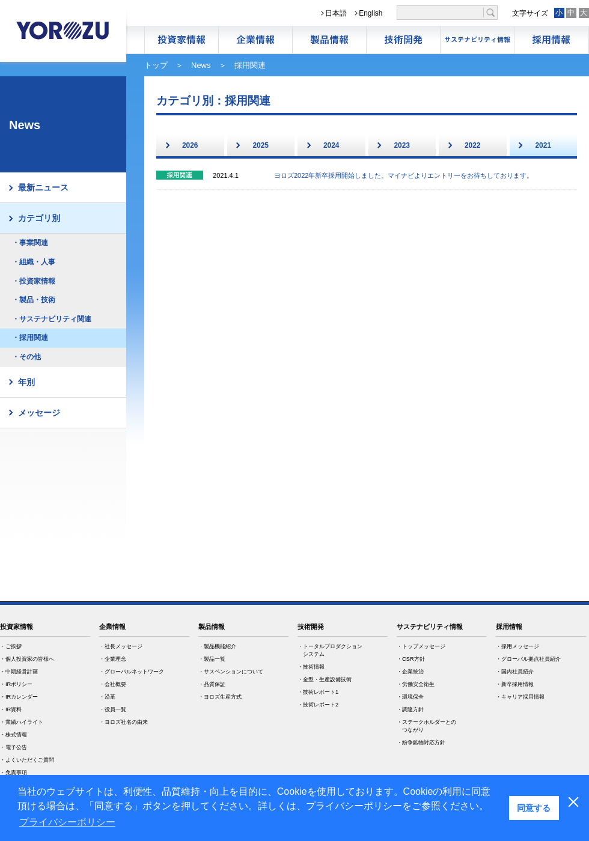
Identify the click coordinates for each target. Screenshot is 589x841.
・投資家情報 (33, 281)
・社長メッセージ (120, 646)
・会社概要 (112, 684)
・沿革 (107, 697)
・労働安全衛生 (416, 684)
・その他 (26, 357)
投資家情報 (16, 626)
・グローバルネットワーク (131, 672)
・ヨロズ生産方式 (220, 697)
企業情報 (255, 40)
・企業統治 (410, 672)
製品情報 (329, 40)
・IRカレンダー (19, 697)
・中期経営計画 (19, 672)
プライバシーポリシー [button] (67, 822)
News (201, 65)
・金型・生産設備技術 (325, 679)
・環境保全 (410, 697)
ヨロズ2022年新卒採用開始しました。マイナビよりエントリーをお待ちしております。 (403, 175)
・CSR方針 (411, 659)
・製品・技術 (33, 300)
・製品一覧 (211, 659)
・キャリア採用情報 (520, 697)
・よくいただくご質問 (27, 760)
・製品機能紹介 (217, 646)
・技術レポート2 (318, 705)
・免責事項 (13, 773)
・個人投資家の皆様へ (27, 659)
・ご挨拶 (11, 646)
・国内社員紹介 (515, 672)
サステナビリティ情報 (477, 40)
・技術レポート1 (318, 692)
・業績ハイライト (21, 722)
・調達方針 (410, 709)
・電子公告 (13, 747)
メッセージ (39, 412)
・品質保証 (211, 684)
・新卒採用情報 (515, 684)
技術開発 (403, 40)
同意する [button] (534, 808)
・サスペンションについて (230, 672)
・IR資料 (11, 709)
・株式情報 (13, 735)
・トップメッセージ (421, 646)
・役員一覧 (112, 709)
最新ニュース (43, 187)
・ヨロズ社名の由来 (123, 722)
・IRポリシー (16, 684)
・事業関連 (30, 242)
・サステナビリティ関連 (51, 319)
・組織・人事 (33, 262)
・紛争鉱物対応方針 (421, 742)
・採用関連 (30, 337)
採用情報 (551, 40)
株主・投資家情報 (181, 40)
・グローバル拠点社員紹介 (528, 659)
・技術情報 (311, 667)
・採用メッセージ (517, 646)
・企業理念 (112, 659)
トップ (156, 65)
